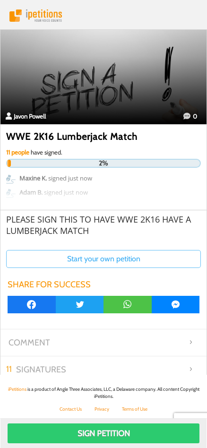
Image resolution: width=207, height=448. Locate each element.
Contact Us (71, 409)
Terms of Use (134, 409)
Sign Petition (104, 433)
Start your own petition (103, 258)
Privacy (102, 409)
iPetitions (103, 15)
